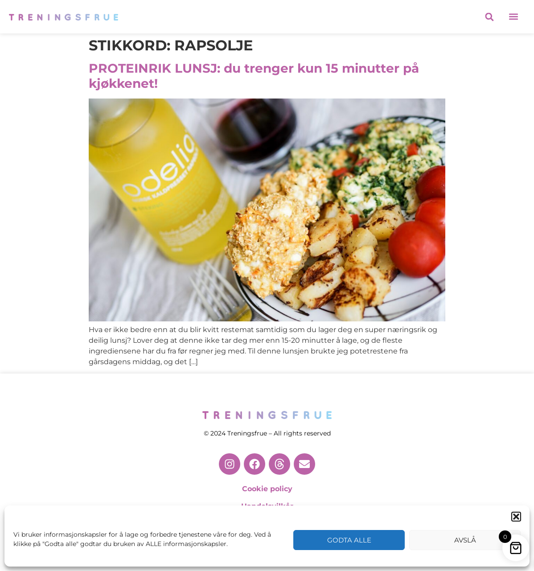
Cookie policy (267, 489)
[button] (516, 516)
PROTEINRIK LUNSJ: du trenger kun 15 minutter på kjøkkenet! (254, 76)
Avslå (465, 540)
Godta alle (349, 540)
